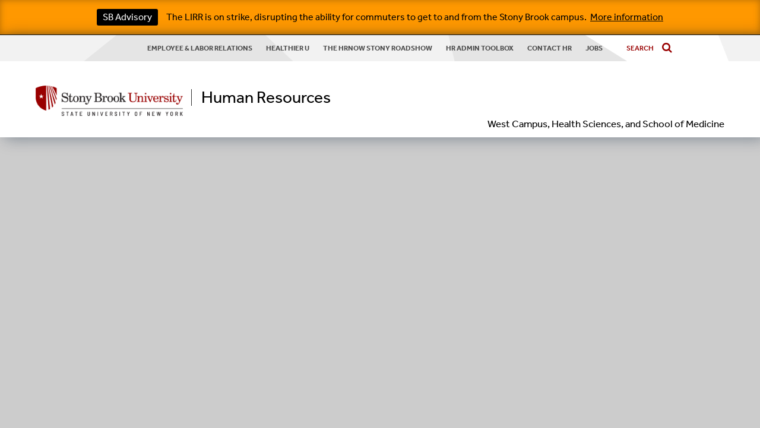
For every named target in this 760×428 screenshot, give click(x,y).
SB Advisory (127, 17)
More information (626, 17)
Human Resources (266, 97)
